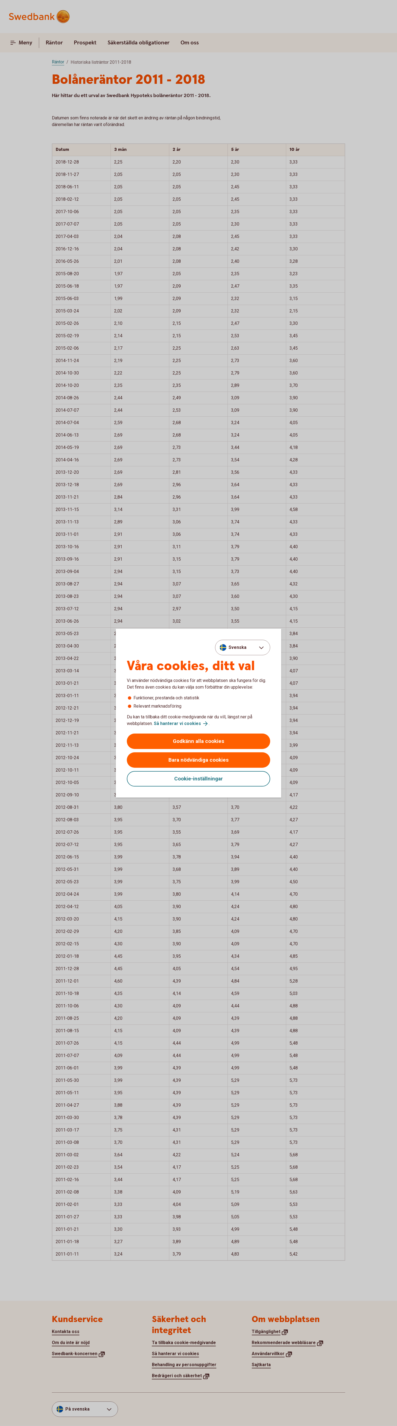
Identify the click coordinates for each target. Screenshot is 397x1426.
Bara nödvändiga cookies (198, 760)
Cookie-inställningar (198, 778)
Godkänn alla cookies (198, 741)
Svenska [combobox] (237, 647)
